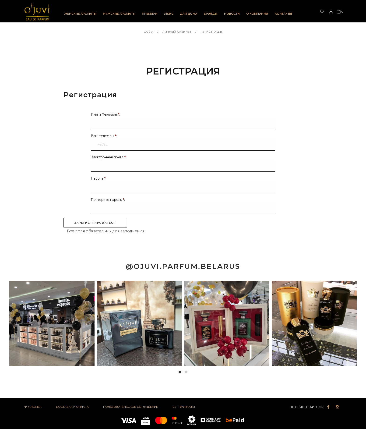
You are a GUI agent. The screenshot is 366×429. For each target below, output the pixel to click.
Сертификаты (183, 408)
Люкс (168, 13)
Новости (232, 13)
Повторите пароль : (108, 201)
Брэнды (211, 13)
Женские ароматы (80, 13)
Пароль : (98, 180)
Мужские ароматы (119, 13)
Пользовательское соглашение (130, 408)
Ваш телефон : (104, 137)
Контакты (283, 13)
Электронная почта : (108, 158)
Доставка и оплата (72, 408)
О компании (257, 13)
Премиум (150, 13)
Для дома (188, 13)
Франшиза (33, 408)
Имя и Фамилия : (105, 116)
